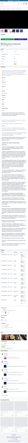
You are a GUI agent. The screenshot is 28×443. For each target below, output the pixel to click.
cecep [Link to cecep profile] (5, 386)
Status (19, 440)
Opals (2, 1)
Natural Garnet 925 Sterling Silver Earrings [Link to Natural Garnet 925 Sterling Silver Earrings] (13, 357)
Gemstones (6, 1)
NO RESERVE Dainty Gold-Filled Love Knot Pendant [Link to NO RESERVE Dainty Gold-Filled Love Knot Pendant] (14, 374)
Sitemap (20, 437)
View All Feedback (5, 395)
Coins (14, 1)
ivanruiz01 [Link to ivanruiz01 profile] (5, 369)
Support (17, 437)
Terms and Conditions (15, 440)
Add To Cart (7, 39)
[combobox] (14, 6)
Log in (22, 3)
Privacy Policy (9, 440)
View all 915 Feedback (6, 348)
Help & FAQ (13, 437)
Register (19, 3)
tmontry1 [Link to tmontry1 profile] (5, 378)
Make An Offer (20, 39)
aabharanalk (3, 42)
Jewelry (10, 1)
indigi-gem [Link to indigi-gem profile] (5, 353)
